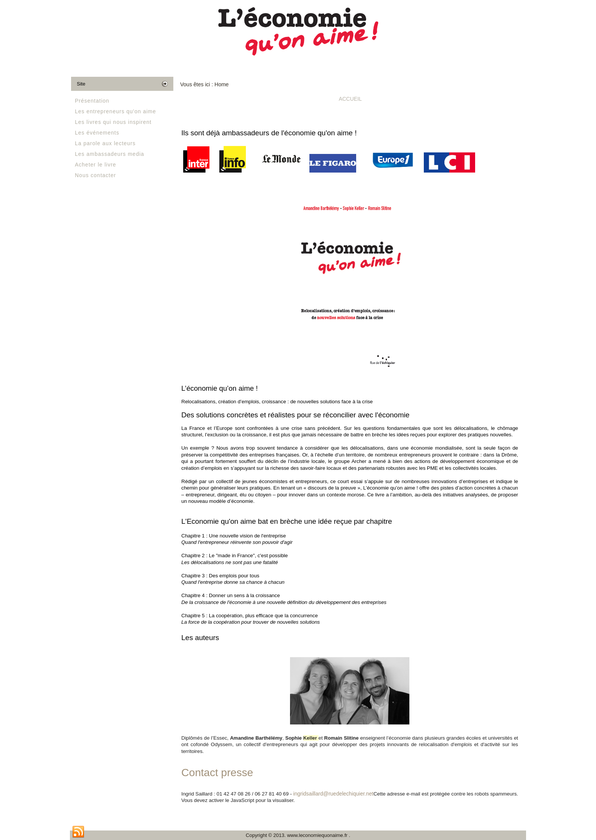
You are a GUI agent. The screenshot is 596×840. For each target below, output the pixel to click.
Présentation (92, 101)
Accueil (350, 99)
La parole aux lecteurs (105, 143)
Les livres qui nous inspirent (113, 122)
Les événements (97, 133)
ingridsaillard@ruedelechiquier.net (333, 794)
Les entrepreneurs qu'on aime (115, 111)
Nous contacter (95, 175)
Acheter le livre (95, 165)
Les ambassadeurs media (109, 154)
